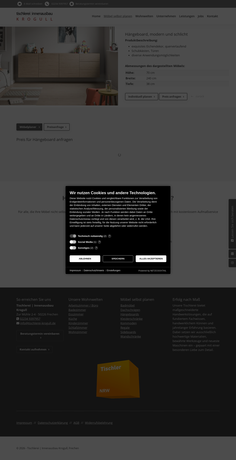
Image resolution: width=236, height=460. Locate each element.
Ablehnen (85, 258)
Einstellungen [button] (113, 270)
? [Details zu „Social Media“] (99, 242)
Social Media (85, 242)
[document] (118, 211)
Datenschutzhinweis (94, 270)
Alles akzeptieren (151, 258)
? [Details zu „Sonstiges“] (96, 248)
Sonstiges (84, 247)
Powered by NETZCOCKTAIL (152, 270)
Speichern (118, 258)
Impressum (75, 270)
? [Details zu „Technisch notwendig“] (109, 236)
